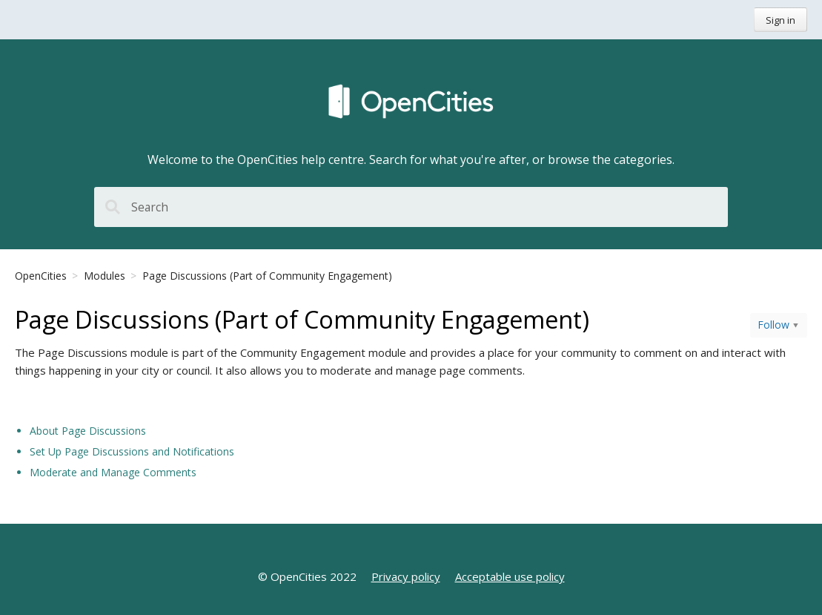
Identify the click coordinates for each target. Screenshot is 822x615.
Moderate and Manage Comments (113, 472)
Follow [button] (773, 325)
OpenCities (41, 276)
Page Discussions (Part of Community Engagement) (267, 276)
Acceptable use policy (510, 576)
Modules (104, 276)
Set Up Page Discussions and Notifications (132, 451)
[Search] (411, 207)
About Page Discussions (88, 431)
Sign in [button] (780, 20)
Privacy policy (405, 576)
